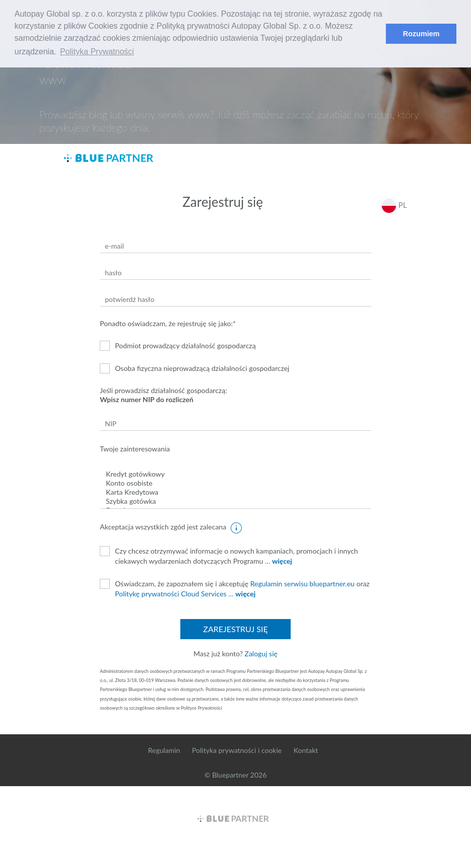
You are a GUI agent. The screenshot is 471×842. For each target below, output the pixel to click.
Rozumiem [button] (421, 34)
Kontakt (306, 750)
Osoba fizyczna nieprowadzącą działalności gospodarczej (194, 368)
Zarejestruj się (235, 629)
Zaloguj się (261, 653)
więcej (282, 561)
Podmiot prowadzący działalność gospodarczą (177, 346)
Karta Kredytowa (235, 492)
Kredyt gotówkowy (235, 474)
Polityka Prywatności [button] (97, 51)
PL (394, 205)
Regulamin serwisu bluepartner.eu (302, 583)
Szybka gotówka (235, 501)
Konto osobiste (235, 483)
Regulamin (164, 750)
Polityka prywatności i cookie (237, 750)
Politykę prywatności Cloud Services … (174, 593)
